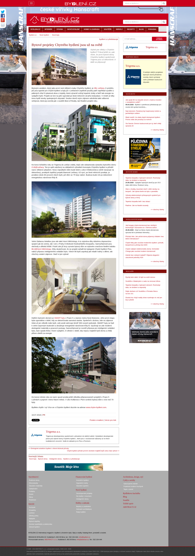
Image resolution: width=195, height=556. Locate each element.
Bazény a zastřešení (83, 506)
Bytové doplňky (34, 521)
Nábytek (32, 518)
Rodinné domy (34, 480)
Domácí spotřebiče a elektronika (40, 524)
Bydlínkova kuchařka (131, 493)
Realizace (32, 500)
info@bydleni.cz (84, 537)
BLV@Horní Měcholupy (41, 249)
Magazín (129, 271)
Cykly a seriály (129, 480)
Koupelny (32, 510)
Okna (31, 497)
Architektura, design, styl (133, 477)
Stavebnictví (33, 477)
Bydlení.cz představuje (71, 459)
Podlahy (32, 491)
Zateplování (33, 489)
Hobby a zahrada (82, 503)
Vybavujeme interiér (130, 484)
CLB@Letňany (38, 167)
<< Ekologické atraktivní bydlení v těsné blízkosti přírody (48, 448)
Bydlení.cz (33, 35)
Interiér (31, 504)
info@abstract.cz (83, 539)
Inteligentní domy (55, 459)
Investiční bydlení (82, 480)
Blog (125, 497)
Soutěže (126, 500)
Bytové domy (42, 459)
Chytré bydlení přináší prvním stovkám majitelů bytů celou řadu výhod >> (93, 451)
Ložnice (32, 513)
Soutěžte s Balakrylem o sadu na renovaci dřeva (142, 281)
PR (44, 415)
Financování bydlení (84, 477)
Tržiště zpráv (128, 503)
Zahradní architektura (84, 509)
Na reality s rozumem (84, 496)
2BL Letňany (99, 88)
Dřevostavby (33, 483)
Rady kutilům (81, 512)
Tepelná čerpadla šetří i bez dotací (137, 201)
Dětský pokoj (33, 516)
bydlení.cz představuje (108, 39)
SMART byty (59, 318)
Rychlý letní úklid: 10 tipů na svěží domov (140, 277)
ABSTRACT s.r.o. (51, 539)
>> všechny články (157, 130)
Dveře (31, 494)
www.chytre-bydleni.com (96, 407)
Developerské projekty (84, 493)
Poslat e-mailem (96, 420)
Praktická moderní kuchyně (133, 486)
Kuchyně (32, 507)
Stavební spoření (82, 486)
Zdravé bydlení (34, 527)
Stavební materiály (35, 486)
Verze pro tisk (110, 420)
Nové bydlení (44, 35)
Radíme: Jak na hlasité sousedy (136, 205)
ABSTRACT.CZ (129, 507)
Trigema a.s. (53, 431)
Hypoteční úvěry (82, 483)
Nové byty (32, 459)
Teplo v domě (128, 489)
